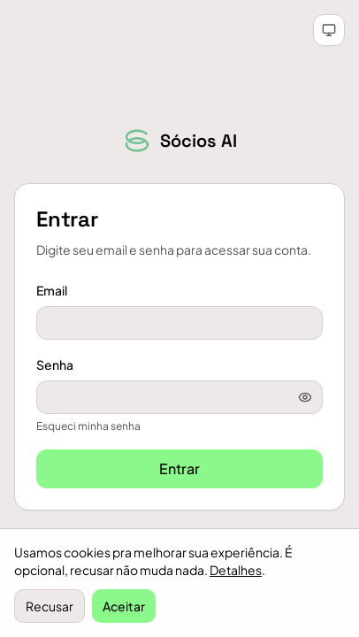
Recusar (49, 606)
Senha (54, 364)
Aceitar (124, 606)
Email (51, 290)
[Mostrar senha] (305, 397)
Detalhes (236, 570)
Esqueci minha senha (88, 426)
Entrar (179, 468)
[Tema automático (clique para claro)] (329, 30)
